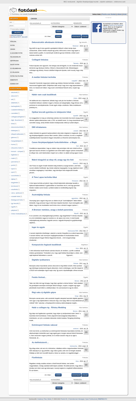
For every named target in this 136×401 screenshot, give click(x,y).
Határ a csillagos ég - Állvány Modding (49, 308)
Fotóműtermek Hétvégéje (76, 399)
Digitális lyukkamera (41, 260)
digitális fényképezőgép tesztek (87, 2)
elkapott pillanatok (17, 134)
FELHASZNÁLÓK (15, 57)
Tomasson (75, 181)
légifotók (14, 155)
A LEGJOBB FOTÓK (16, 53)
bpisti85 (75, 116)
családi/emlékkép (17, 110)
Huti (77, 146)
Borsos (77, 281)
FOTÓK (12, 45)
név (11, 22)
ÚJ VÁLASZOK (14, 72)
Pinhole (75, 263)
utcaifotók (14, 189)
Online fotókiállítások (18, 214)
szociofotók (15, 175)
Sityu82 (76, 213)
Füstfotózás (37, 358)
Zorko (75, 98)
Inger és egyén (38, 227)
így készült (14, 203)
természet (14, 186)
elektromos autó (119, 2)
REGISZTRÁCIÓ (16, 35)
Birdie (49, 399)
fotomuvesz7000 (73, 231)
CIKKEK (12, 49)
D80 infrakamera (39, 127)
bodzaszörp (73, 346)
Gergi (76, 296)
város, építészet (16, 193)
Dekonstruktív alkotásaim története (47, 42)
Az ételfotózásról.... (40, 342)
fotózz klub (96, 14)
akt (12, 99)
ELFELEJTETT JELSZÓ (19, 37)
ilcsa (77, 248)
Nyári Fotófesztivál (91, 399)
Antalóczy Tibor (42, 399)
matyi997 (74, 81)
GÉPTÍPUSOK (14, 60)
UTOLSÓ (85, 36)
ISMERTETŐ (14, 80)
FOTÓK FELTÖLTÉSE (16, 76)
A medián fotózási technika (44, 77)
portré (13, 165)
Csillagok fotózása (40, 60)
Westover (75, 46)
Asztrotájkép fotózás (41, 195)
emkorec (76, 328)
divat (12, 123)
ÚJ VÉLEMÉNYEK (15, 68)
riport (13, 169)
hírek (124, 14)
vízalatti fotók (15, 196)
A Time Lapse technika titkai (44, 177)
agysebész (75, 198)
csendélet (14, 113)
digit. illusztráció (16, 120)
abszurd (14, 96)
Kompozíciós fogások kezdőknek (46, 245)
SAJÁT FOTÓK (14, 64)
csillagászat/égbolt (17, 117)
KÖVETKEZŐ (76, 36)
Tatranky (75, 63)
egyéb (13, 207)
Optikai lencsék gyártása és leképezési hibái (51, 112)
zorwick (75, 131)
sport (13, 172)
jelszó (11, 26)
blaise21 (75, 163)
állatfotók (14, 103)
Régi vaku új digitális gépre (44, 292)
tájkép (13, 179)
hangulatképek (16, 141)
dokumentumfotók (17, 127)
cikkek (119, 14)
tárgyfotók (14, 182)
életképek (14, 130)
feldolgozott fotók (17, 200)
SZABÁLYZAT (14, 83)
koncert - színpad (17, 151)
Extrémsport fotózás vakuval (44, 325)
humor (13, 144)
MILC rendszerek (69, 2)
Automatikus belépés (17, 29)
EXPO (102, 399)
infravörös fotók (16, 148)
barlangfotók (15, 106)
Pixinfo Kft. (64, 399)
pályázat (14, 210)
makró (13, 158)
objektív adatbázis (106, 2)
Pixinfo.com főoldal (109, 14)
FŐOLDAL (13, 41)
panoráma (14, 162)
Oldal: (50, 36)
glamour (14, 137)
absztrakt (14, 92)
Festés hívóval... (39, 277)
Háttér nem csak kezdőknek (44, 95)
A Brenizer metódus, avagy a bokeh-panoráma (52, 210)
